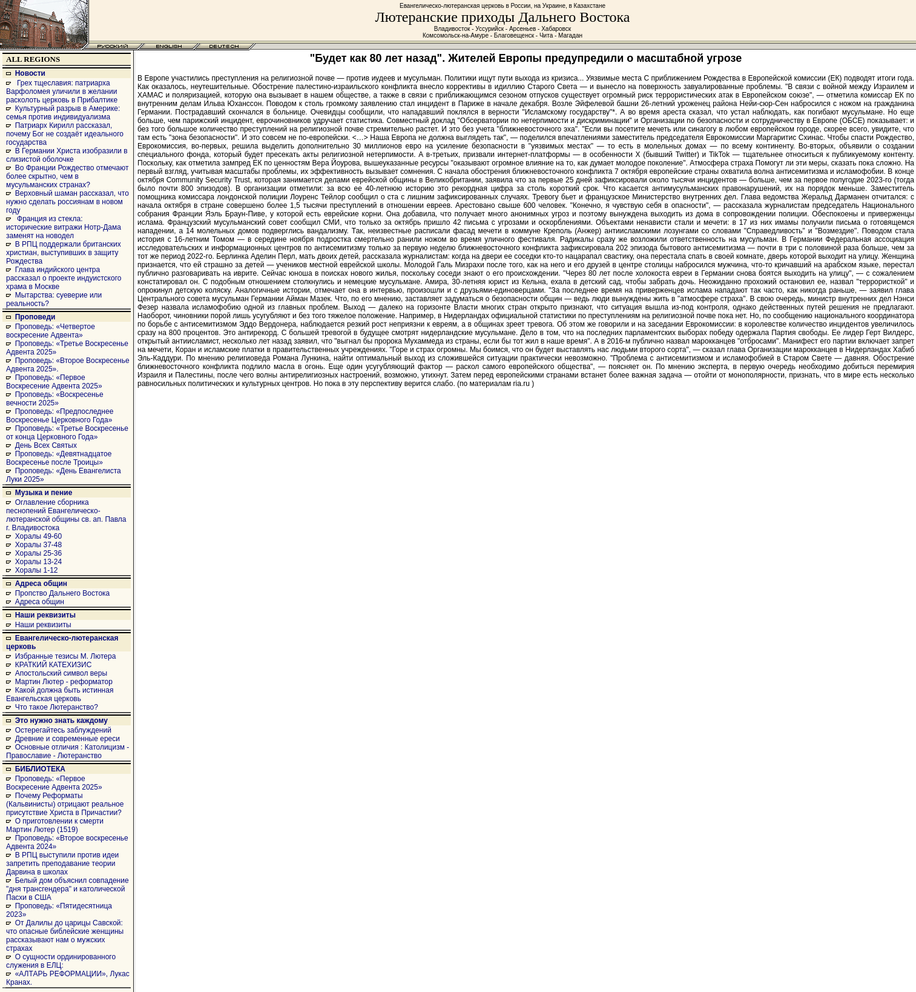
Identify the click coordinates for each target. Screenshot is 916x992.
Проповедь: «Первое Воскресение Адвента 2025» (54, 381)
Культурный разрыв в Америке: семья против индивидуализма (63, 112)
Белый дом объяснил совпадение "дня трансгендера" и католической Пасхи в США (67, 889)
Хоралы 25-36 (38, 553)
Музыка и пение (44, 492)
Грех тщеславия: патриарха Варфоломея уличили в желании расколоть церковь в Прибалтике (61, 91)
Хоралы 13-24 (38, 562)
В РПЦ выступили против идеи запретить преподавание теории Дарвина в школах (62, 863)
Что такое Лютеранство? (56, 707)
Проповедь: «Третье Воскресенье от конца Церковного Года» (67, 432)
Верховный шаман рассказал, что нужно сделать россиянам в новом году (67, 202)
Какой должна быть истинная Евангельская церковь (59, 694)
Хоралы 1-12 (36, 570)
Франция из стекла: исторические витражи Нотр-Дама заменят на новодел (63, 227)
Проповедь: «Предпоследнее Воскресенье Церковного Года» (59, 415)
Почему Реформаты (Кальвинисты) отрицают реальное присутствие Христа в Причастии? (65, 804)
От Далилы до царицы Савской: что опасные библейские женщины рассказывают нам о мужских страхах (65, 936)
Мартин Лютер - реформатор (64, 681)
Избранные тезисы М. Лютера (65, 656)
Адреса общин (41, 583)
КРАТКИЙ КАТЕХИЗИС (53, 665)
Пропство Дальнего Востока (62, 593)
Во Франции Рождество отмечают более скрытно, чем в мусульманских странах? (67, 176)
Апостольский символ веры (61, 673)
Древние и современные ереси (67, 738)
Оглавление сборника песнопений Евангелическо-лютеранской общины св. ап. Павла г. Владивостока (66, 515)
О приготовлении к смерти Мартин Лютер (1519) (55, 825)
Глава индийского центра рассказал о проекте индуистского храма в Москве (63, 278)
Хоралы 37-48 (38, 545)
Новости (30, 73)
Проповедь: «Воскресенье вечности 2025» (55, 398)
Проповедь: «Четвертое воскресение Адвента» (50, 330)
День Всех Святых (46, 445)
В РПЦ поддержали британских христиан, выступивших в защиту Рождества (63, 252)
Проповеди (35, 317)
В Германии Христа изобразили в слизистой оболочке (67, 155)
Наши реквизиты (45, 615)
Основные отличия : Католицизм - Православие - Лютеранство (67, 751)
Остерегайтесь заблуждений (63, 730)
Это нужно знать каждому (61, 720)
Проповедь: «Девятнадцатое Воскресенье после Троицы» (58, 458)
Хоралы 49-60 (38, 536)
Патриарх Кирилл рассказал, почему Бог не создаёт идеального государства (65, 134)
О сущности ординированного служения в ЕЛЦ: (61, 961)
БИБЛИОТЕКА (40, 769)
